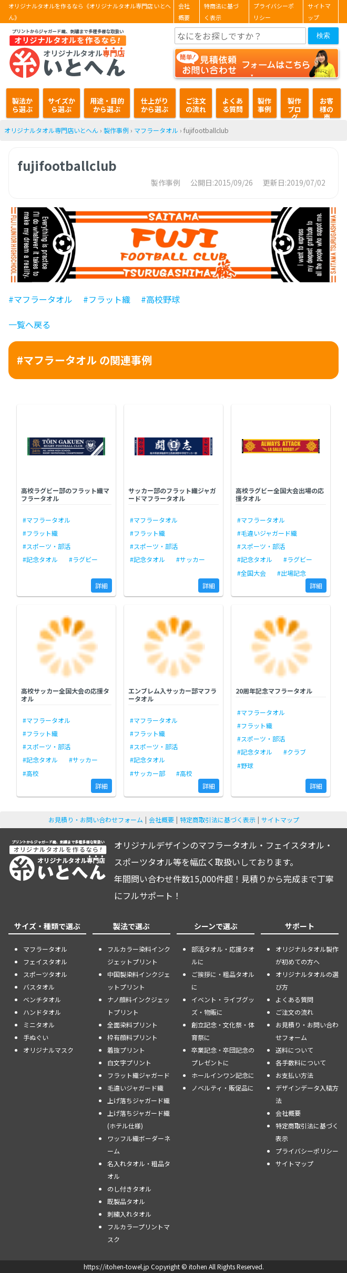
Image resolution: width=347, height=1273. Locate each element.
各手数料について (300, 1062)
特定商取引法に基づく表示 (218, 819)
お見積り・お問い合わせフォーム (95, 819)
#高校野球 (160, 299)
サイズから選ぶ (61, 105)
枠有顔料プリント (132, 1037)
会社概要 (184, 12)
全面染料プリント (132, 1024)
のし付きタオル (129, 1188)
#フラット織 (106, 299)
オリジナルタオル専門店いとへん (51, 130)
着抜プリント (126, 1049)
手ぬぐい (35, 1037)
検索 (323, 35)
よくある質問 (232, 105)
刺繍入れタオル (129, 1213)
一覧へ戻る (29, 324)
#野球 (245, 765)
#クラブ (294, 751)
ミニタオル (39, 1024)
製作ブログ (294, 107)
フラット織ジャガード (138, 1075)
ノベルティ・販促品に (222, 1087)
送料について (294, 1049)
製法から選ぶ (22, 105)
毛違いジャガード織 (135, 1087)
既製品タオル (126, 1201)
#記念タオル (40, 559)
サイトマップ (319, 12)
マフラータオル (156, 130)
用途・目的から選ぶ (107, 105)
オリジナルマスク (48, 1049)
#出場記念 (291, 572)
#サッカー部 (147, 773)
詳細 (101, 585)
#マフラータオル (40, 299)
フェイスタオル (45, 961)
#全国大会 (251, 572)
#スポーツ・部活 (46, 546)
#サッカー (190, 559)
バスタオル (39, 986)
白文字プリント (129, 1062)
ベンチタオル (42, 999)
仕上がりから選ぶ (154, 105)
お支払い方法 (294, 1075)
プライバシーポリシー (273, 12)
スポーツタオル (45, 974)
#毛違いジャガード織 (267, 532)
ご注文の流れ (196, 105)
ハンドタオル (42, 1011)
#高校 (31, 773)
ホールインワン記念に (222, 1075)
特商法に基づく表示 (221, 12)
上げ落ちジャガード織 (138, 1100)
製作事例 (264, 105)
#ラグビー (83, 559)
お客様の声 (326, 107)
